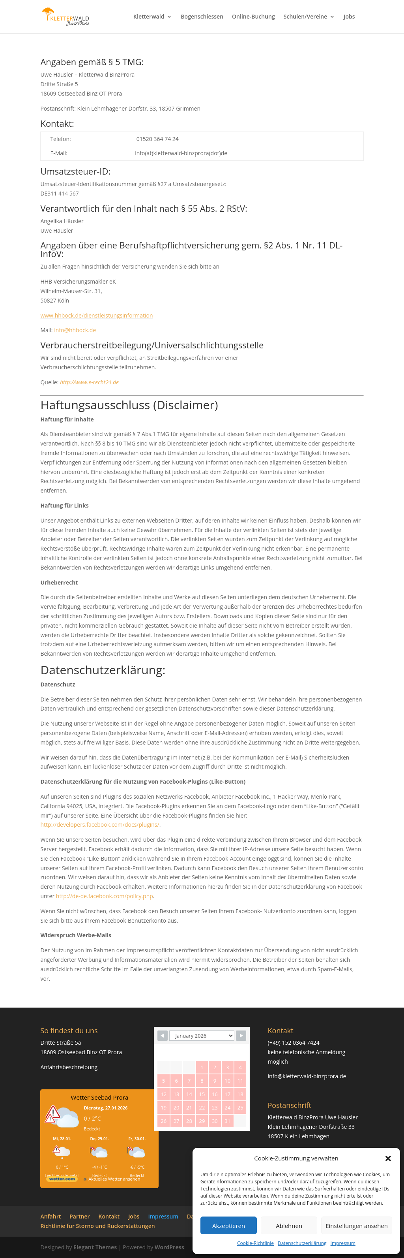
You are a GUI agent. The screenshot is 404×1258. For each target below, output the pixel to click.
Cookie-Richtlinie (255, 1243)
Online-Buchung (253, 17)
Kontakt (109, 1216)
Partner (79, 1216)
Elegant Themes (95, 1247)
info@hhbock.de (75, 330)
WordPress (169, 1247)
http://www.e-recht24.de (89, 382)
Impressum (343, 1243)
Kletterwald (148, 17)
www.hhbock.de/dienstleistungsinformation (96, 315)
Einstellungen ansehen (356, 1226)
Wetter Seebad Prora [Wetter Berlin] (100, 1097)
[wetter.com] (62, 1180)
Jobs (349, 17)
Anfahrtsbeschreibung (68, 1067)
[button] (388, 1158)
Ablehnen (289, 1226)
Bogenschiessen (202, 17)
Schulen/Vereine (305, 17)
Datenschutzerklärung (302, 1243)
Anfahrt (50, 1216)
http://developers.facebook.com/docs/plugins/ (99, 824)
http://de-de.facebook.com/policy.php (104, 896)
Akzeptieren (228, 1226)
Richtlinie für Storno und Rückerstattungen (97, 1226)
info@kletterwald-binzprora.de (307, 1076)
